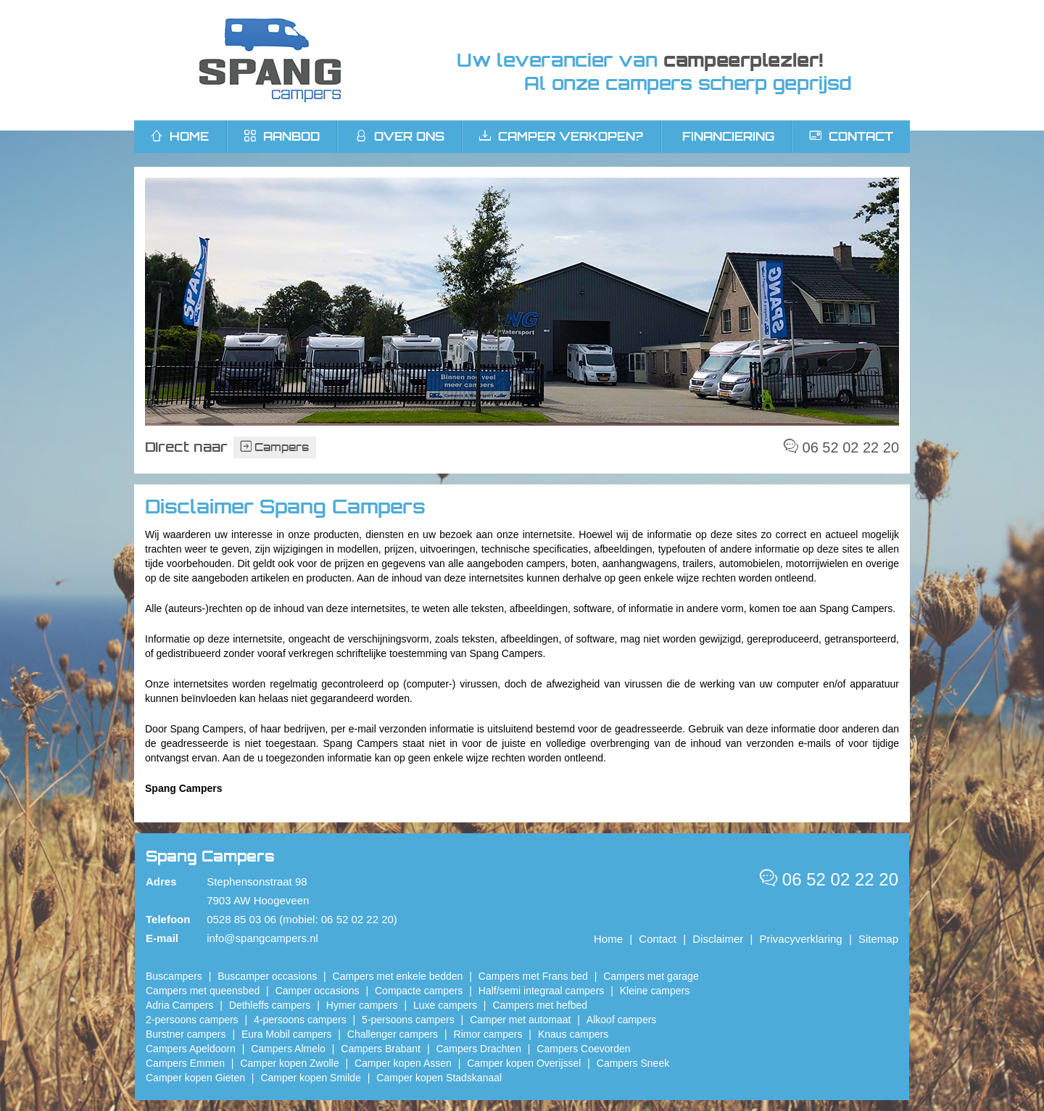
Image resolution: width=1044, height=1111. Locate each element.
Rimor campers (488, 1034)
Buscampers (174, 976)
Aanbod (282, 136)
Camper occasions (318, 990)
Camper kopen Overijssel (524, 1063)
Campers (275, 447)
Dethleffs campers (270, 1005)
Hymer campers (362, 1005)
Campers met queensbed (203, 990)
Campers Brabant (380, 1048)
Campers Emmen (185, 1063)
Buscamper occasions (267, 976)
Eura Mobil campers (286, 1034)
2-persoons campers (192, 1019)
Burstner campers (185, 1034)
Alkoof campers (621, 1019)
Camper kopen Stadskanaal (439, 1077)
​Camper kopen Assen (403, 1063)
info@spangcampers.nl (262, 938)
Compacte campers (419, 990)
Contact (851, 136)
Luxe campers (445, 1005)
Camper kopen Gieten (195, 1077)
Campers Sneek (633, 1063)
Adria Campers (179, 1005)
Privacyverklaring (801, 939)
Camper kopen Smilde (310, 1077)
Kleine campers (655, 990)
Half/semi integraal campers (541, 990)
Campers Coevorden (583, 1048)
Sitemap (878, 939)
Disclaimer (717, 939)
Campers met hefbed (539, 1005)
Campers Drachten (478, 1048)
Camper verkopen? (561, 136)
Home (608, 939)
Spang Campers (270, 60)
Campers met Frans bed (533, 976)
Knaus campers (573, 1034)
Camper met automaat (520, 1019)
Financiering (728, 136)
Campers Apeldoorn (191, 1048)
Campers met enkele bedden (398, 976)
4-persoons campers (300, 1019)
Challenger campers (392, 1034)
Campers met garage (651, 976)
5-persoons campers (408, 1019)
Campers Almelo (288, 1048)
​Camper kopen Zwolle (289, 1063)
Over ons (399, 136)
